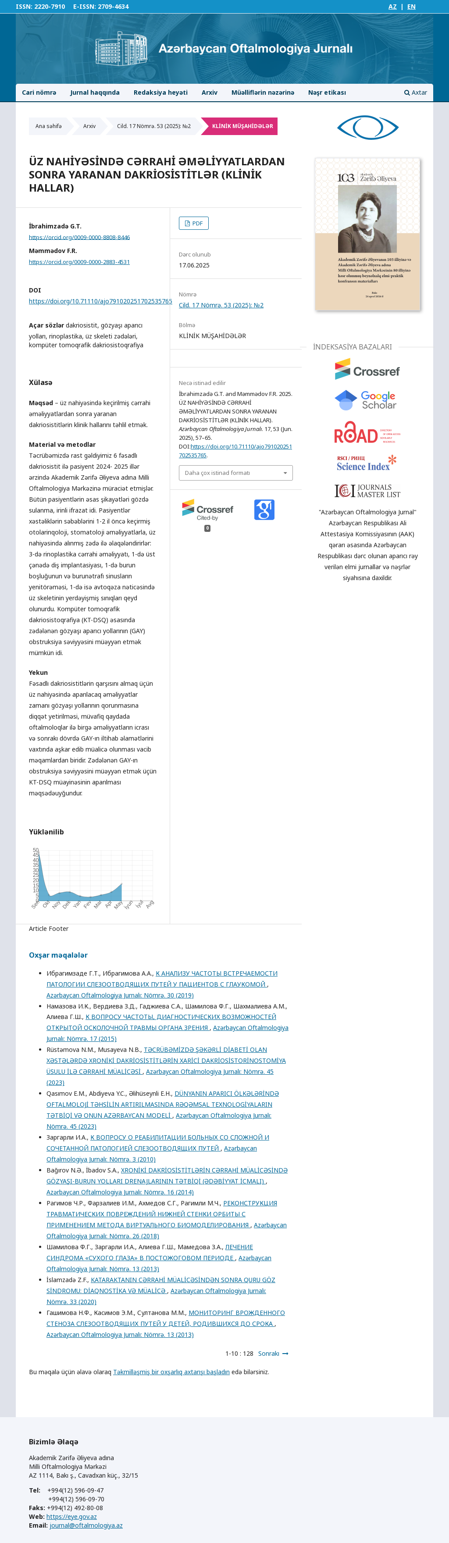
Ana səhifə (49, 126)
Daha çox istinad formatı (217, 473)
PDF (197, 223)
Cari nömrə (39, 92)
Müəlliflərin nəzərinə (263, 92)
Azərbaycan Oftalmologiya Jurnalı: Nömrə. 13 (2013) (120, 1334)
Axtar (415, 92)
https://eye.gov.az (71, 1516)
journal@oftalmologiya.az (86, 1525)
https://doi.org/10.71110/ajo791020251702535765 (100, 301)
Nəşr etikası (327, 92)
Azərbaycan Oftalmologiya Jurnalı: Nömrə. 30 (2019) (120, 995)
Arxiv (209, 92)
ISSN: (24, 6)
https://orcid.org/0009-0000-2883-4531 (79, 262)
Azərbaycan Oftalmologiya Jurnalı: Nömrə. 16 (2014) (120, 1192)
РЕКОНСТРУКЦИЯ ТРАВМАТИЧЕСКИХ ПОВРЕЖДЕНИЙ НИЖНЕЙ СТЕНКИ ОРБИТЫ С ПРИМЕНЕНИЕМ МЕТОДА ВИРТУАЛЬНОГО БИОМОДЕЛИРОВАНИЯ (161, 1214)
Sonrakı (268, 1353)
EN (411, 6)
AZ (392, 6)
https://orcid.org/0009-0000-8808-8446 (79, 237)
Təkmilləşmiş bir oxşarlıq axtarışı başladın (171, 1372)
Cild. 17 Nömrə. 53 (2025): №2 (154, 126)
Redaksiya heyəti (161, 92)
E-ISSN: (84, 6)
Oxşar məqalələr (58, 955)
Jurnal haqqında (95, 92)
